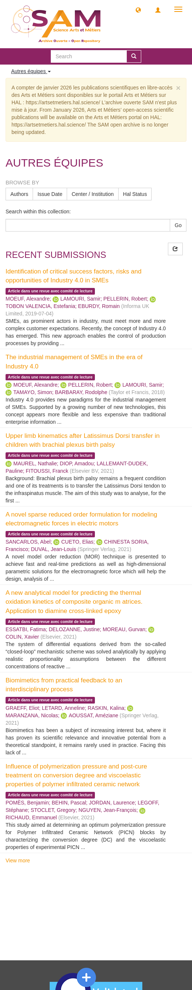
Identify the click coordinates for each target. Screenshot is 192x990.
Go (178, 225)
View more (18, 860)
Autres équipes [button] (31, 71)
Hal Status (135, 194)
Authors (19, 194)
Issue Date (49, 194)
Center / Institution (93, 194)
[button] (138, 9)
